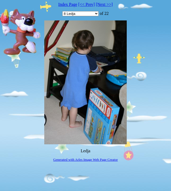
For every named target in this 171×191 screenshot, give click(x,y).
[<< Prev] (86, 4)
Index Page (67, 4)
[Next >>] (104, 4)
